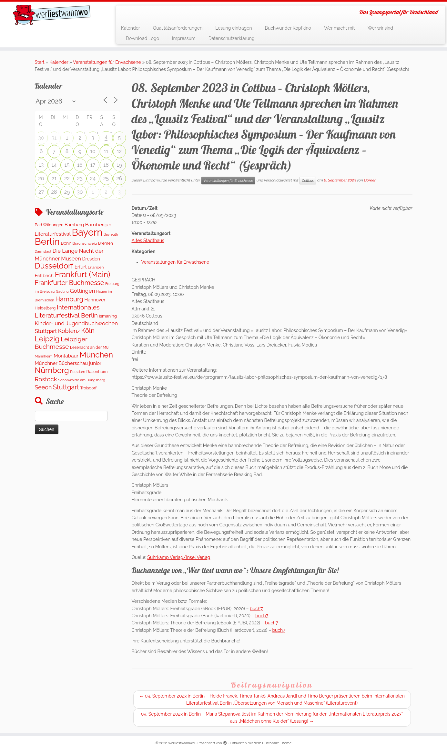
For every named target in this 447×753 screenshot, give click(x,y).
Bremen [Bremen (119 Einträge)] (105, 243)
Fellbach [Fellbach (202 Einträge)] (44, 275)
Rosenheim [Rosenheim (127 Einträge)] (97, 371)
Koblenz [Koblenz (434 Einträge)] (69, 331)
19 (119, 165)
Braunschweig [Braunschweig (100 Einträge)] (85, 243)
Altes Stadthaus (148, 240)
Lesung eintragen (233, 28)
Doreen (370, 180)
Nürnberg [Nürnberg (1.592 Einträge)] (52, 370)
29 (67, 192)
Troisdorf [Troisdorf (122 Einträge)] (88, 388)
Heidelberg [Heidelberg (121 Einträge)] (45, 308)
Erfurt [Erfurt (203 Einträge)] (81, 266)
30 (41, 138)
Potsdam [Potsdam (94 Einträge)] (77, 371)
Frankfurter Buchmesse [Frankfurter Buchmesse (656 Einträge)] (69, 283)
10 (93, 151)
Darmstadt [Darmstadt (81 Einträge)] (43, 251)
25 (106, 178)
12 (119, 151)
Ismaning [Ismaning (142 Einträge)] (108, 316)
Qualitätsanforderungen (178, 28)
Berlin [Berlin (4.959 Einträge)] (47, 241)
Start (40, 62)
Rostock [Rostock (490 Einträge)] (46, 379)
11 (106, 151)
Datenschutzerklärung (231, 38)
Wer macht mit (339, 28)
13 (41, 165)
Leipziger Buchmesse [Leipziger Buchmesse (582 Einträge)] (61, 343)
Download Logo (142, 38)
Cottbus (308, 180)
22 (67, 178)
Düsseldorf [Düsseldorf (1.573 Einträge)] (54, 265)
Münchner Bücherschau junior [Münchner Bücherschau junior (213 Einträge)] (68, 363)
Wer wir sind (380, 28)
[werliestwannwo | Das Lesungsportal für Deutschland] (51, 15)
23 (80, 178)
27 (41, 192)
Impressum (184, 38)
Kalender (130, 28)
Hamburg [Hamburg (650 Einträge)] (70, 299)
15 (67, 165)
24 (93, 178)
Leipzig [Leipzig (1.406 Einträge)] (47, 338)
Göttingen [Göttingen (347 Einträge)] (82, 291)
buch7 (256, 608)
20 (41, 178)
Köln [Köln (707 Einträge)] (88, 331)
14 (54, 165)
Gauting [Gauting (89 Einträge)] (62, 291)
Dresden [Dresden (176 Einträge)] (91, 258)
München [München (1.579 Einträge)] (96, 354)
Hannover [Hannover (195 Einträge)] (95, 299)
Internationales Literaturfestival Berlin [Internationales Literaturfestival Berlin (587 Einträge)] (67, 311)
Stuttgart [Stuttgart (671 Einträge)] (66, 387)
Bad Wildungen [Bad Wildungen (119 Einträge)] (49, 224)
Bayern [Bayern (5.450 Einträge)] (87, 232)
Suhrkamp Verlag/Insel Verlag (178, 557)
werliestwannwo (181, 743)
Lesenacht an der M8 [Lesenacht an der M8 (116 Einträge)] (89, 347)
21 (54, 178)
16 (80, 165)
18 (105, 165)
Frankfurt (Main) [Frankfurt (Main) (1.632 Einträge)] (82, 274)
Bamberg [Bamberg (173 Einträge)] (74, 224)
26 (119, 178)
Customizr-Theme (276, 743)
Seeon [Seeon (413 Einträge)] (43, 387)
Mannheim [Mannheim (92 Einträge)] (44, 356)
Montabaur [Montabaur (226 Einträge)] (66, 356)
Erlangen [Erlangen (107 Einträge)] (96, 267)
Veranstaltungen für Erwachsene (107, 62)
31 (54, 138)
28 (54, 192)
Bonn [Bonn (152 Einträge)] (66, 243)
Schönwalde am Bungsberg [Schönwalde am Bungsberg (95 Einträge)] (81, 380)
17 (92, 165)
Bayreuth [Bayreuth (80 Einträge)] (111, 234)
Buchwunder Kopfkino (288, 28)
